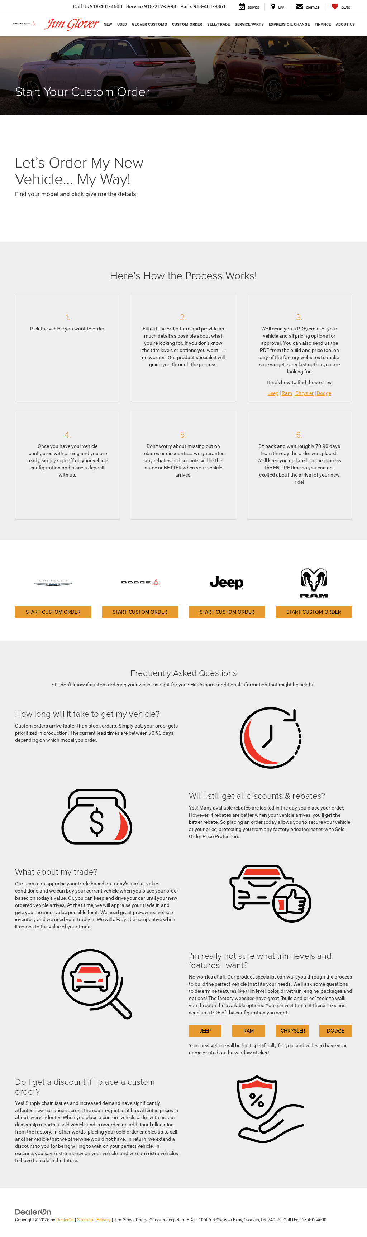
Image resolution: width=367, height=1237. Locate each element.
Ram (287, 393)
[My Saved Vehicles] (341, 6)
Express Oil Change (289, 24)
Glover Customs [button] (149, 24)
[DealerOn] (33, 1211)
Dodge (324, 393)
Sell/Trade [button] (218, 24)
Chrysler (304, 393)
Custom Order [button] (187, 24)
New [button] (108, 24)
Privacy (103, 1219)
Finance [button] (323, 24)
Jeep (273, 393)
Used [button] (122, 24)
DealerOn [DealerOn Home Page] (65, 1219)
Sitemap (85, 1219)
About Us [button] (345, 24)
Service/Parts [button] (249, 24)
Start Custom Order (53, 611)
